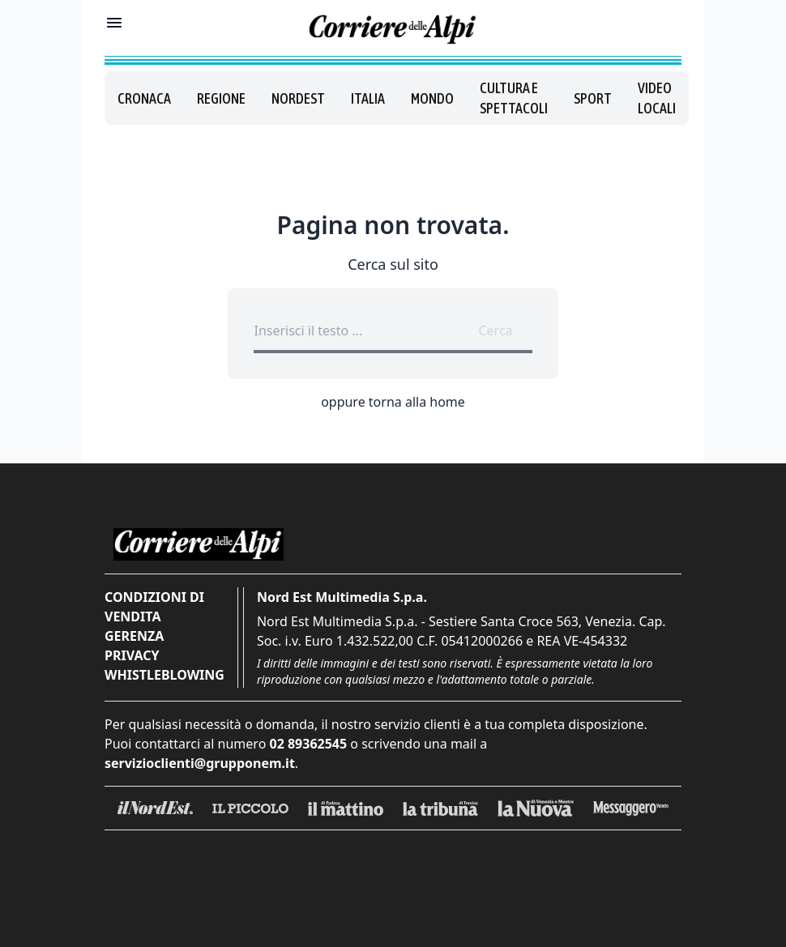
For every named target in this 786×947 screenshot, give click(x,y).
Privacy (132, 655)
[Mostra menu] (114, 22)
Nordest (298, 98)
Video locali (657, 98)
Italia (368, 98)
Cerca (495, 330)
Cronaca (144, 98)
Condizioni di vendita (154, 606)
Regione (221, 98)
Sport (593, 98)
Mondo (432, 98)
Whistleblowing (164, 675)
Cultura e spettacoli (514, 98)
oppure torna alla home (393, 402)
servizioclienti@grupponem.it (200, 763)
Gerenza (134, 636)
